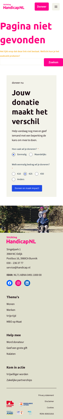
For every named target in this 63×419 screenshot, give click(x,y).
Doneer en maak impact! (27, 188)
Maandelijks (40, 154)
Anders (20, 179)
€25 (30, 174)
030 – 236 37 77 (15, 263)
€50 (42, 174)
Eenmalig (21, 154)
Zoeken (53, 62)
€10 (19, 174)
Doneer (41, 6)
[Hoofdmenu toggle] (56, 7)
